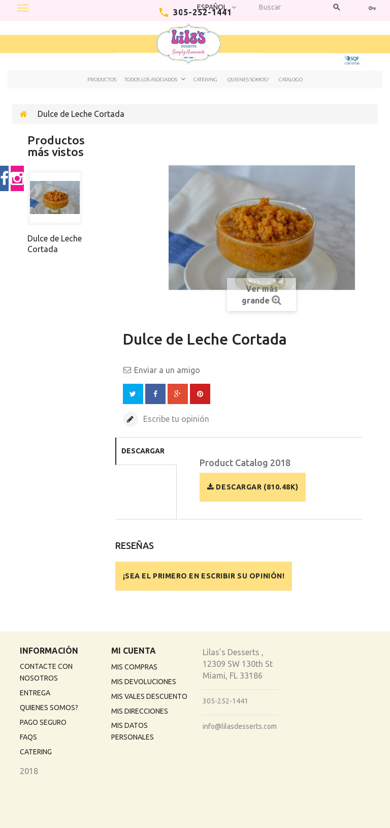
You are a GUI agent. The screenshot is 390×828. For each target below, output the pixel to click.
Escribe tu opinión (175, 418)
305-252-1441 (225, 701)
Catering (205, 79)
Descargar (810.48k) (252, 487)
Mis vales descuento (149, 696)
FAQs (28, 737)
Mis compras (134, 667)
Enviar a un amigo (167, 370)
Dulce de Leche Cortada (54, 244)
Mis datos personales (132, 731)
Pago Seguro (43, 722)
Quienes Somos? (248, 79)
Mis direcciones (139, 711)
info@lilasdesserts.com (240, 726)
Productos (101, 79)
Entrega (35, 693)
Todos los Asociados (150, 79)
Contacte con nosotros (46, 672)
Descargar (143, 451)
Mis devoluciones (143, 682)
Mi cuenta (133, 651)
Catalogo (291, 79)
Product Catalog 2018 (245, 463)
